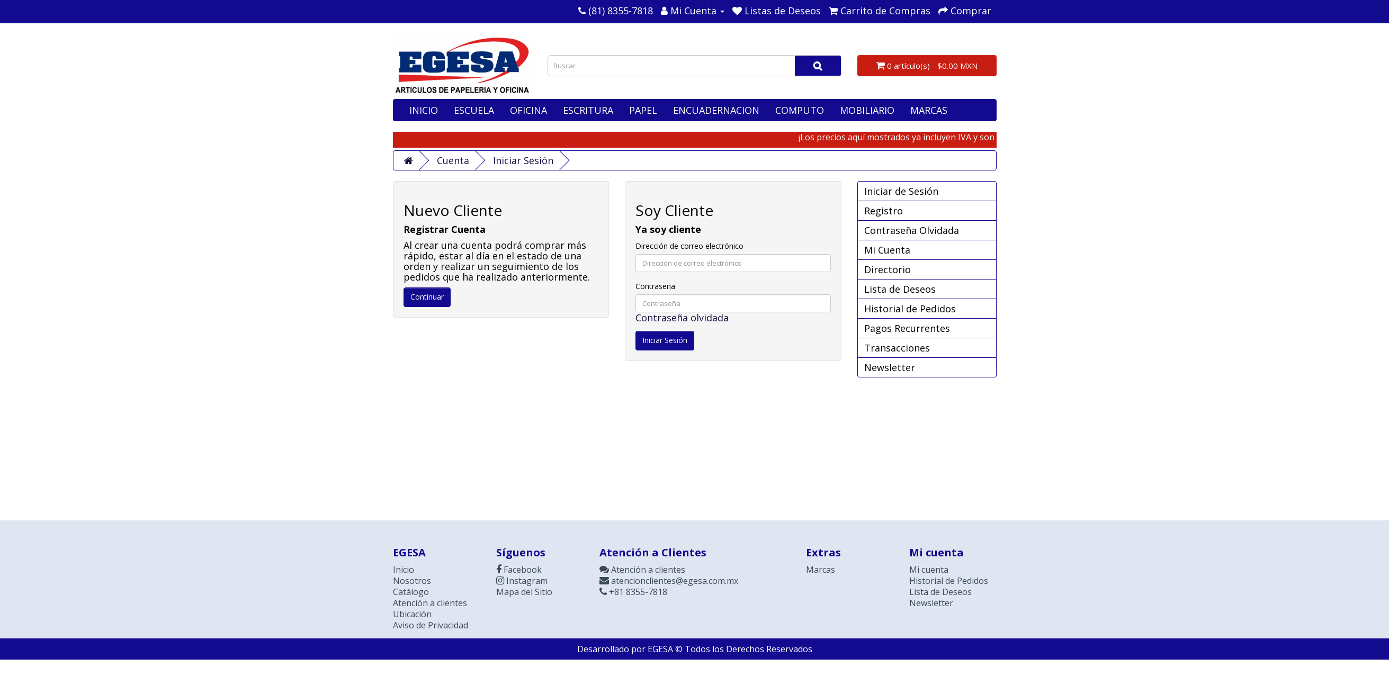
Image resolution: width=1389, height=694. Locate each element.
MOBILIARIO (867, 110)
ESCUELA (474, 110)
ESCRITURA (588, 110)
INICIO (423, 110)
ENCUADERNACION (716, 110)
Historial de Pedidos (910, 308)
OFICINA (528, 110)
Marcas (820, 569)
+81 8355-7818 (633, 592)
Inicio (403, 569)
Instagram (522, 581)
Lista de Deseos (900, 289)
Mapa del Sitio (524, 592)
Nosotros (412, 581)
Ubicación (412, 614)
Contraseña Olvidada (911, 230)
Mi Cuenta (887, 250)
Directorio (887, 269)
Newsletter (889, 367)
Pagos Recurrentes (907, 328)
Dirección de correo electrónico (689, 246)
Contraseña (655, 286)
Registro (883, 210)
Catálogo (411, 592)
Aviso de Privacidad (430, 625)
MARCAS (928, 110)
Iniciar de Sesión (901, 191)
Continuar (427, 297)
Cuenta (453, 160)
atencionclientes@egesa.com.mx (668, 581)
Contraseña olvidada (682, 317)
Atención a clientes (430, 603)
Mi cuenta (928, 569)
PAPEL (643, 110)
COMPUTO (799, 110)
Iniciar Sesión (523, 160)
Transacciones (897, 347)
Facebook (519, 569)
